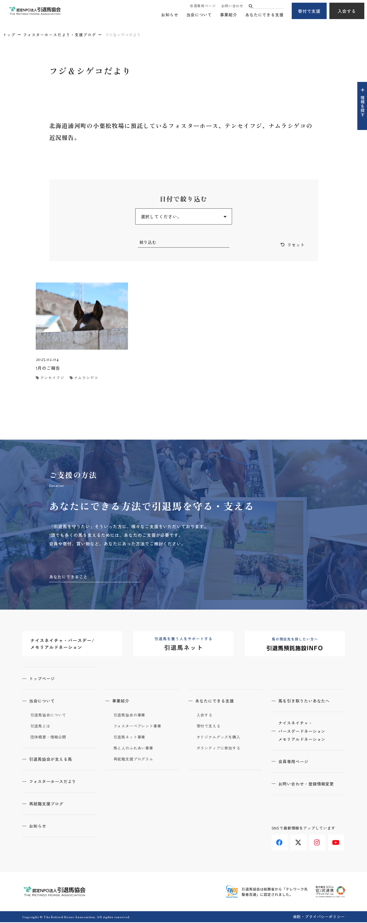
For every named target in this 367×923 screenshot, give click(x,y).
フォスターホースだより (55, 782)
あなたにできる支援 (264, 15)
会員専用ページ (203, 6)
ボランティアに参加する (220, 748)
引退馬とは (41, 726)
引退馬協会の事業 (130, 715)
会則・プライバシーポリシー (319, 917)
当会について (199, 15)
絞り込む (149, 242)
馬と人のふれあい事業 (134, 748)
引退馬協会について (49, 715)
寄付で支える (209, 726)
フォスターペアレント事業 (139, 726)
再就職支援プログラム (134, 759)
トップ (9, 34)
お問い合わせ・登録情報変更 (309, 785)
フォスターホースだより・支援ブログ (59, 34)
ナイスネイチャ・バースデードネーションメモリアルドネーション (305, 732)
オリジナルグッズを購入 (220, 737)
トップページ (44, 679)
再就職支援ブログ (48, 804)
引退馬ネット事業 (130, 737)
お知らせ (169, 15)
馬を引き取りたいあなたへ (307, 701)
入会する (347, 11)
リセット (295, 245)
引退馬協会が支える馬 (53, 760)
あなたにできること (69, 577)
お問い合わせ (232, 6)
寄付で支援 (309, 11)
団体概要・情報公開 (49, 737)
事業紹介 (228, 15)
